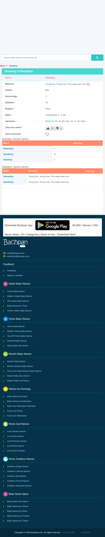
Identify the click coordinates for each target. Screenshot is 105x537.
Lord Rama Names (15, 446)
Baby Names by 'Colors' (18, 521)
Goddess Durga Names (17, 466)
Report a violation (15, 275)
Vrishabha (49, 115)
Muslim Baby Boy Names (18, 376)
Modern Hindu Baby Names (19, 331)
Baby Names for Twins (17, 306)
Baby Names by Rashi (17, 396)
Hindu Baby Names (16, 326)
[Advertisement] (53, 32)
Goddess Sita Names (16, 476)
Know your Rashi (14, 411)
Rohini (48, 121)
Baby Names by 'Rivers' (17, 506)
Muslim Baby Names (16, 361)
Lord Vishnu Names (16, 451)
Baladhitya (8, 154)
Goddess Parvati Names (18, 481)
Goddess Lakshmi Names (18, 471)
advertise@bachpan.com (7, 256)
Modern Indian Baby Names (19, 296)
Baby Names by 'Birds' (17, 511)
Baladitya (13, 66)
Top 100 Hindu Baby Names (19, 336)
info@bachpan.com (7, 253)
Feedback (11, 270)
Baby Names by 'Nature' (18, 501)
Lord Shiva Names (15, 436)
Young (48, 84)
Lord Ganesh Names (16, 431)
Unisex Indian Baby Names (19, 310)
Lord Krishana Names (17, 441)
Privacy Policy (69, 532)
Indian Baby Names (16, 291)
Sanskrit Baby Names (17, 341)
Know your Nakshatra (16, 416)
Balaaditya (8, 148)
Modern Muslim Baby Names (20, 366)
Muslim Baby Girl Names (18, 380)
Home (2, 66)
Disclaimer (86, 532)
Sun (53, 84)
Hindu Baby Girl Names (17, 345)
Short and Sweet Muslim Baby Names (24, 371)
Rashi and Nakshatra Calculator (21, 406)
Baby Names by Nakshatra (19, 401)
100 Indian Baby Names (18, 301)
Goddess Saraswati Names (19, 486)
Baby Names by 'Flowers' (18, 516)
